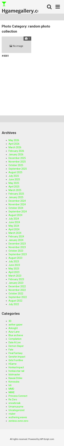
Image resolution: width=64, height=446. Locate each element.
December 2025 (17, 158)
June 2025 (14, 179)
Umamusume (16, 406)
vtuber (12, 413)
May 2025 (14, 183)
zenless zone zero (18, 421)
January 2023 (16, 282)
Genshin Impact (17, 356)
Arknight (13, 328)
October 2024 (16, 208)
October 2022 (16, 293)
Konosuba (14, 381)
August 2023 (15, 258)
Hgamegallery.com (20, 7)
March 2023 (15, 275)
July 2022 (14, 304)
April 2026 (14, 143)
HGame (13, 363)
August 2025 (15, 172)
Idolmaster (14, 374)
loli (10, 385)
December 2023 (17, 243)
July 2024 (14, 218)
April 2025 (14, 186)
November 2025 (17, 161)
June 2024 (14, 222)
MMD (11, 388)
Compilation (15, 339)
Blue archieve (16, 335)
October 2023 (16, 250)
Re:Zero (13, 399)
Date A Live (15, 342)
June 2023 (14, 265)
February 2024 (16, 236)
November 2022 (17, 290)
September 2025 (18, 168)
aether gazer (16, 324)
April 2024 (14, 229)
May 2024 (14, 225)
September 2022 (18, 297)
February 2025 (16, 193)
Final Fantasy (16, 353)
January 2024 (16, 240)
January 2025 (16, 197)
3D (10, 321)
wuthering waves (18, 417)
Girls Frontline (16, 360)
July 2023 (14, 261)
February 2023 (16, 279)
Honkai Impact (16, 367)
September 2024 (18, 211)
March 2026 (15, 147)
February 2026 (16, 151)
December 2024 (17, 200)
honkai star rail (16, 371)
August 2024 (15, 215)
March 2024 (15, 233)
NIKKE (12, 392)
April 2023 (14, 272)
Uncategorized (16, 410)
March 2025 (15, 190)
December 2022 (17, 286)
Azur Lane (14, 331)
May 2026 (14, 140)
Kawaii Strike (15, 378)
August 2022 (15, 300)
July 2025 (14, 176)
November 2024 (17, 204)
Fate (11, 349)
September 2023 (18, 254)
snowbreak (14, 403)
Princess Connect (18, 396)
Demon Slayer (16, 346)
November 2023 (17, 247)
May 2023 (14, 268)
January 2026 (16, 154)
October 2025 (16, 165)
